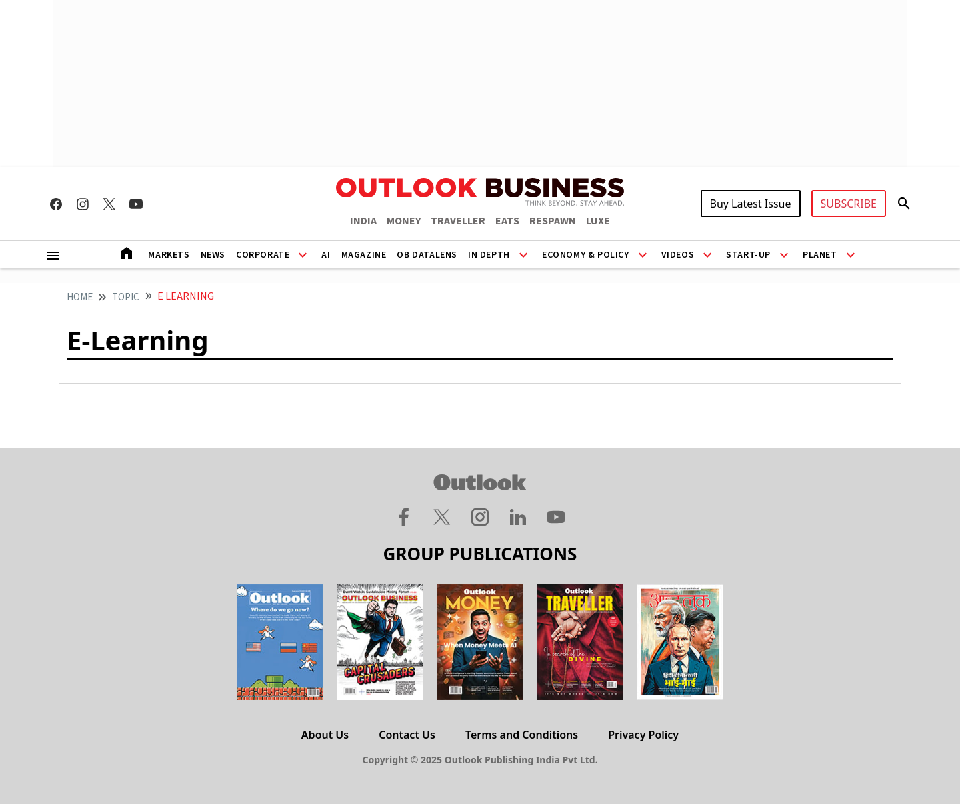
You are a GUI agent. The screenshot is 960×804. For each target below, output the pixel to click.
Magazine (364, 255)
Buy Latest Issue (750, 203)
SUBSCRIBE (849, 203)
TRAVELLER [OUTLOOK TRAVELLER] (458, 221)
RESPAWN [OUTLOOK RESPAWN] (552, 221)
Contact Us (407, 734)
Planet (820, 255)
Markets (168, 255)
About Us (325, 734)
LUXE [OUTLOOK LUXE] (598, 221)
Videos (678, 255)
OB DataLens (427, 255)
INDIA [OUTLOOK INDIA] (363, 221)
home (80, 297)
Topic (125, 297)
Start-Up (748, 255)
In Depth (489, 255)
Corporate (262, 255)
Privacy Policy (643, 734)
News (213, 255)
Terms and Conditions (521, 734)
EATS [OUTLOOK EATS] (507, 221)
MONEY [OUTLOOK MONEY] (404, 221)
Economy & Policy (585, 255)
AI (325, 255)
